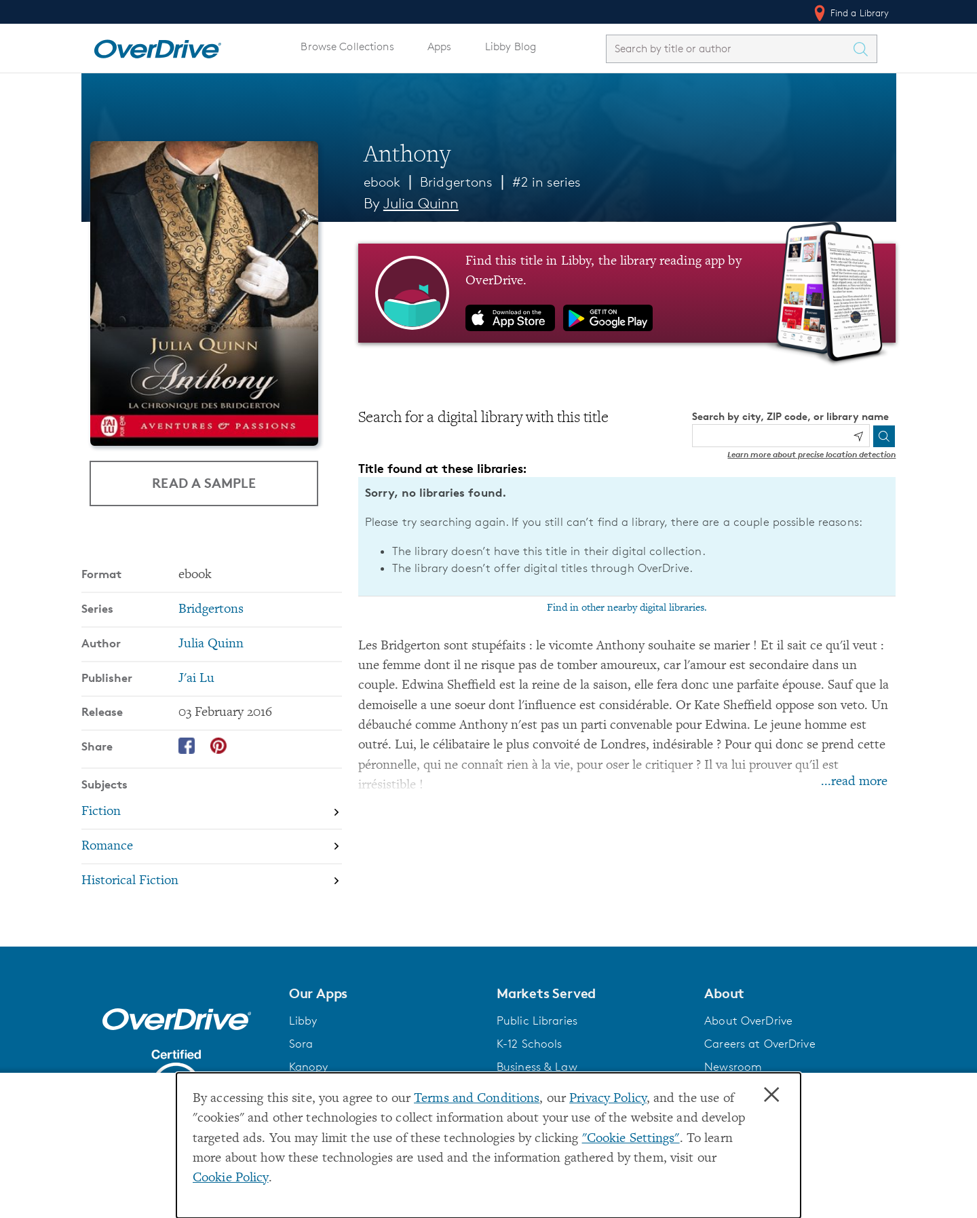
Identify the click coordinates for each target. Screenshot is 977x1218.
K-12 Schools (529, 1043)
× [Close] (771, 1095)
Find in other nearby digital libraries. (627, 608)
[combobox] (729, 48)
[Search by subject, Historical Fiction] (211, 881)
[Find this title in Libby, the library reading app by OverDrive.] (627, 293)
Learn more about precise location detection (811, 454)
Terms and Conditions (476, 1098)
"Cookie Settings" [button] (631, 1139)
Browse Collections (347, 46)
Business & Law (537, 1066)
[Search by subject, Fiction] (211, 812)
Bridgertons (456, 182)
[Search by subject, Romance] (211, 846)
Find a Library (850, 13)
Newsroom (733, 1066)
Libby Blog (510, 46)
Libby (303, 1020)
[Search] (884, 436)
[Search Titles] (864, 48)
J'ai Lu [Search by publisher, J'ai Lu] (196, 678)
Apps (439, 46)
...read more (854, 782)
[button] (384, 993)
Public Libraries (537, 1020)
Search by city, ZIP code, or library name (790, 416)
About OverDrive (748, 1020)
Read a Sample (204, 482)
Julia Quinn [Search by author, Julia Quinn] (421, 203)
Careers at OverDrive (759, 1043)
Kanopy (308, 1066)
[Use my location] (858, 436)
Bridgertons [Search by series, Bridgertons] (211, 609)
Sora (301, 1043)
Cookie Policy (231, 1178)
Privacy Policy (608, 1098)
